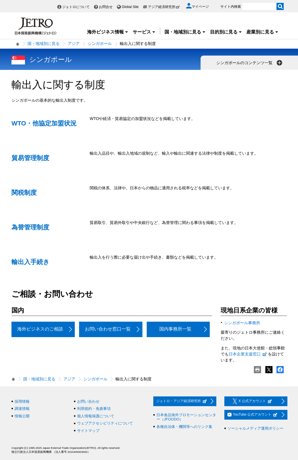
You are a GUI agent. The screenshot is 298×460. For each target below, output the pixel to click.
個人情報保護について (95, 416)
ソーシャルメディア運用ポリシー (255, 428)
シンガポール (100, 43)
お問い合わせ (88, 401)
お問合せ (106, 7)
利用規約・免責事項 (94, 408)
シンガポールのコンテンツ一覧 (249, 62)
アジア (74, 43)
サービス (144, 32)
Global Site (130, 7)
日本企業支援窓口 (248, 354)
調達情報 (22, 408)
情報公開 (22, 416)
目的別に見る (226, 32)
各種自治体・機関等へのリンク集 (184, 426)
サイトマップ (88, 430)
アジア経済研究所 (164, 7)
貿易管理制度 (30, 158)
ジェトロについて (76, 7)
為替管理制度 (30, 227)
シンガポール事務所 (242, 323)
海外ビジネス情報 (107, 32)
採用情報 (22, 401)
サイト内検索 (230, 7)
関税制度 (24, 192)
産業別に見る (262, 32)
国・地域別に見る (185, 32)
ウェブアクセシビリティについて (105, 423)
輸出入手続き (30, 262)
